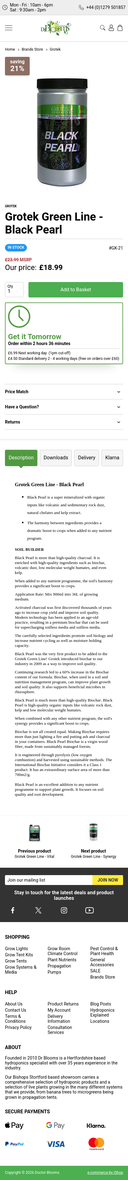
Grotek (53, 49)
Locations (99, 1021)
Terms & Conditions (15, 1019)
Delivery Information (59, 1019)
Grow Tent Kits (19, 954)
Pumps (54, 972)
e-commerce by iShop (105, 1172)
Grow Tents (16, 961)
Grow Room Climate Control (63, 951)
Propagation (59, 965)
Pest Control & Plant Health (104, 951)
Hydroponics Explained (102, 1013)
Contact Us (15, 1010)
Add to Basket (75, 290)
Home (10, 49)
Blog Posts (100, 1003)
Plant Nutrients (62, 959)
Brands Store (30, 49)
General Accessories (102, 962)
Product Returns (63, 1003)
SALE (95, 970)
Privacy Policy (18, 1027)
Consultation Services (60, 1030)
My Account (59, 1010)
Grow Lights (16, 948)
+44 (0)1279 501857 (106, 7)
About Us (14, 1003)
